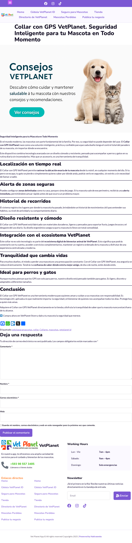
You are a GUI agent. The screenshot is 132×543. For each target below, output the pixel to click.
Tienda (98, 12)
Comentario (6, 346)
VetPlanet (49, 445)
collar (36, 329)
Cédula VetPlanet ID (43, 12)
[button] (10, 2)
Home (20, 12)
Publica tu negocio (93, 17)
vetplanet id (65, 329)
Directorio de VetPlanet (33, 17)
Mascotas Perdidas (64, 17)
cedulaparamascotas (22, 329)
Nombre (4, 384)
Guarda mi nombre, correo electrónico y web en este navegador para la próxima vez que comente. (48, 425)
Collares (44, 329)
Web (2, 411)
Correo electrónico (9, 398)
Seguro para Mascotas (74, 12)
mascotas (53, 329)
